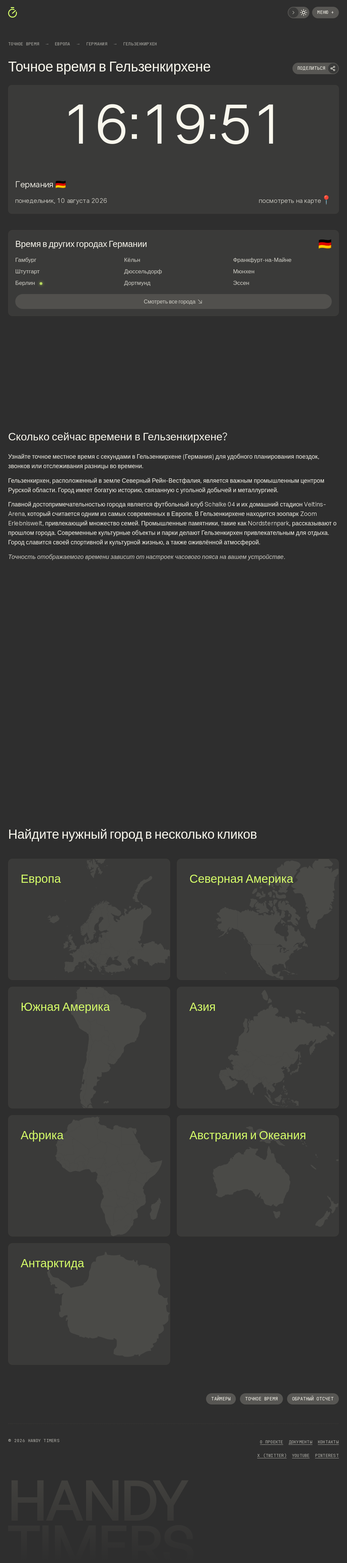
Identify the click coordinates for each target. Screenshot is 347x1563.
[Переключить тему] (298, 12)
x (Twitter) (272, 1455)
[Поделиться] (315, 68)
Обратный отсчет (313, 1399)
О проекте (271, 1442)
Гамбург (26, 259)
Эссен (241, 282)
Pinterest (327, 1455)
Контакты (328, 1442)
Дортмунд (137, 282)
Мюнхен (243, 271)
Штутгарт (27, 271)
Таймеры (221, 1399)
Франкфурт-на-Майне (262, 259)
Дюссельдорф (143, 271)
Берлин (28, 282)
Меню (325, 12)
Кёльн (132, 259)
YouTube (301, 1455)
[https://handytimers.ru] (13, 12)
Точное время (261, 1399)
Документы (300, 1442)
